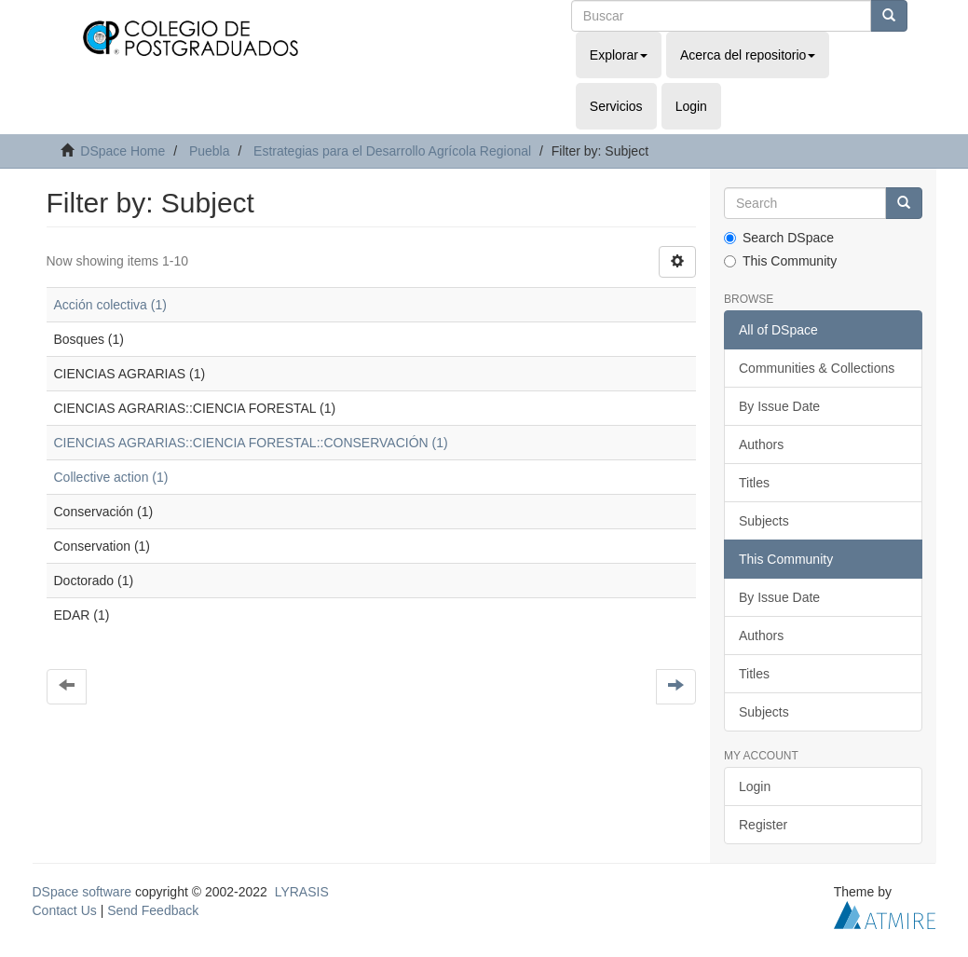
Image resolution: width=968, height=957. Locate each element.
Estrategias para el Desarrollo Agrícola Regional (392, 151)
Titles (754, 482)
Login (754, 786)
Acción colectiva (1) (110, 304)
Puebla (209, 151)
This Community (780, 260)
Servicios (616, 106)
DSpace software (82, 891)
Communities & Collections (816, 368)
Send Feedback (152, 910)
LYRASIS (302, 891)
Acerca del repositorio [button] (747, 55)
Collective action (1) (111, 477)
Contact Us (65, 910)
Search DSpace (779, 237)
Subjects (764, 520)
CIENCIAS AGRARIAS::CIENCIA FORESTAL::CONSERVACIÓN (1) (251, 442)
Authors (761, 444)
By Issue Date (779, 406)
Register (763, 824)
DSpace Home (122, 151)
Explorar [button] (619, 55)
